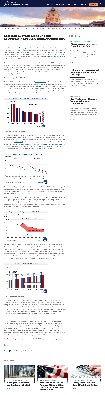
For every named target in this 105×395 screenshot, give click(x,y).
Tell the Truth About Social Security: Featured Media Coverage (84, 72)
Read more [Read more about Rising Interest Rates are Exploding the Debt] (72, 62)
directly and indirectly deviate (53, 57)
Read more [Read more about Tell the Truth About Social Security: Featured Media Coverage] (72, 91)
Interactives (60, 4)
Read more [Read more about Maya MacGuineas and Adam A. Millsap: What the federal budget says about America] (41, 392)
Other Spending (26, 42)
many (22, 197)
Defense (6, 351)
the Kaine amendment (27, 309)
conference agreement (24, 48)
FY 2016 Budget (27, 351)
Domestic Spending (16, 351)
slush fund (41, 86)
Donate (76, 4)
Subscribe (93, 4)
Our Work (50, 4)
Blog (9, 28)
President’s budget (58, 91)
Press (68, 4)
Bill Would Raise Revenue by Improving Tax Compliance (83, 101)
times (26, 197)
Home (5, 28)
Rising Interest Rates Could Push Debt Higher (85, 384)
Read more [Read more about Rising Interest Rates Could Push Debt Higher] (74, 388)
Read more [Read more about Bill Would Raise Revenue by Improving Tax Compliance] (72, 119)
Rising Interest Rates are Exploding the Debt (83, 45)
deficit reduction (27, 50)
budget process (38, 50)
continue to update (40, 82)
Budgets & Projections (16, 42)
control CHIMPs (18, 142)
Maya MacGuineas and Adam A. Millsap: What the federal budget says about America (52, 386)
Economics (89, 41)
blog (56, 339)
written (19, 197)
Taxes (80, 96)
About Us (83, 4)
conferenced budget (12, 300)
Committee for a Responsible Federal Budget (16, 3)
